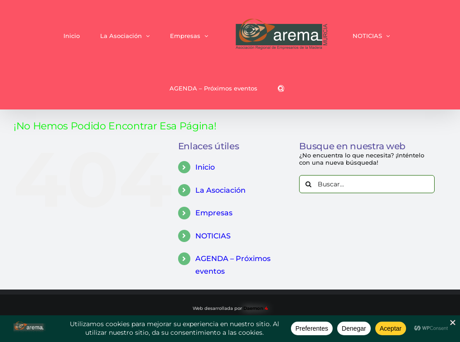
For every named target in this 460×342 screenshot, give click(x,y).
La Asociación (220, 190)
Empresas (213, 213)
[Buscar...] (366, 184)
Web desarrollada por (230, 308)
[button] (281, 88)
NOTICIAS (213, 236)
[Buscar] (308, 184)
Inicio (205, 167)
